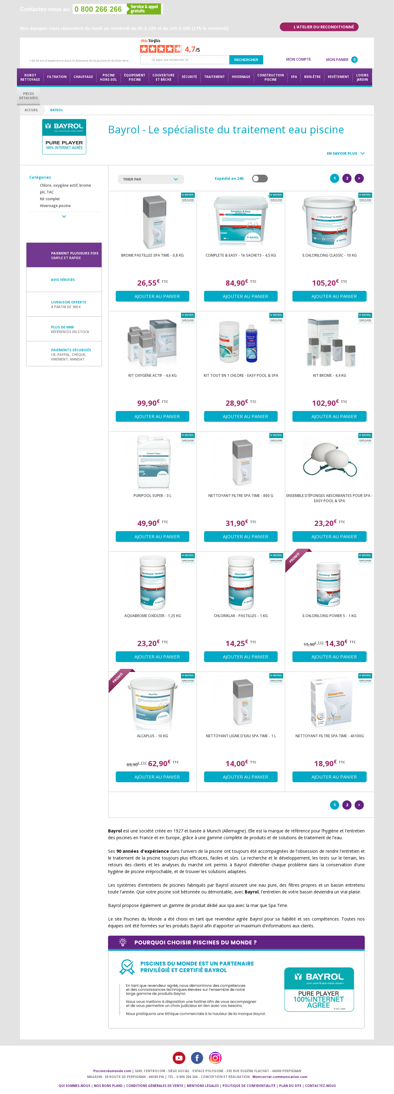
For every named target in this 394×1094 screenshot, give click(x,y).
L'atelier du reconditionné (324, 27)
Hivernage (241, 77)
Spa (294, 77)
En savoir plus (342, 153)
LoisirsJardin (362, 77)
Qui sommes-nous (74, 1086)
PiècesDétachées (28, 96)
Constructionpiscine (270, 77)
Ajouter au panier (157, 296)
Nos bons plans (108, 1086)
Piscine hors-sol (108, 77)
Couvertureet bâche (163, 77)
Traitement (214, 77)
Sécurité (189, 77)
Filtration (56, 77)
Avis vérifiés (63, 279)
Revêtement (338, 77)
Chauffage (83, 77)
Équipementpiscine (134, 77)
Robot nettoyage (30, 77)
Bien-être (312, 77)
